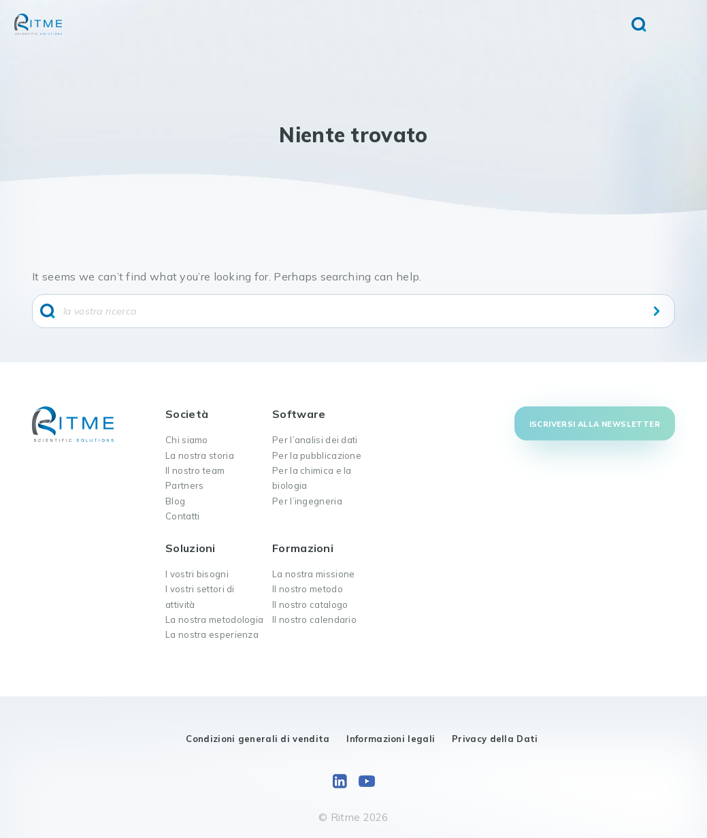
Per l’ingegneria (307, 501)
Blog (175, 501)
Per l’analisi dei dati (315, 439)
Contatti (182, 516)
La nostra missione (313, 573)
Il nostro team (195, 470)
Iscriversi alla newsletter (594, 424)
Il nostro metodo (307, 588)
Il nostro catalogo (310, 604)
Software (298, 414)
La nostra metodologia (214, 619)
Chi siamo (186, 439)
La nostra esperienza (212, 634)
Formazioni (302, 548)
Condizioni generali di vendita (257, 738)
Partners (184, 485)
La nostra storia (199, 455)
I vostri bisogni (197, 573)
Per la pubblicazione (316, 455)
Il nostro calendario (314, 619)
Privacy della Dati (495, 738)
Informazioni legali (390, 738)
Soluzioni (190, 548)
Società (186, 414)
